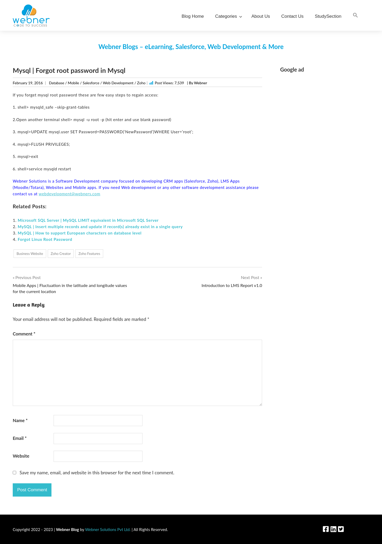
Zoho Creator (61, 253)
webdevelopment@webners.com (69, 193)
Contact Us (292, 16)
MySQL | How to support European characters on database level (80, 233)
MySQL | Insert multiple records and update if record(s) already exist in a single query (100, 226)
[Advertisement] (324, 115)
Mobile (73, 83)
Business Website (29, 253)
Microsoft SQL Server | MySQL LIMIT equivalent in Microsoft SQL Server (88, 220)
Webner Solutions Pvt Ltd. (108, 529)
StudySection (328, 16)
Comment (24, 334)
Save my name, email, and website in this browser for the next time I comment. (97, 472)
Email (20, 438)
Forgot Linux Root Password (45, 239)
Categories (227, 16)
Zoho (141, 83)
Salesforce (91, 83)
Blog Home (192, 16)
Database (56, 83)
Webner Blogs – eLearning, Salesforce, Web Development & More (191, 46)
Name (20, 420)
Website (21, 456)
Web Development (118, 83)
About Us (260, 16)
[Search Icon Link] (355, 15)
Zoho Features (89, 253)
